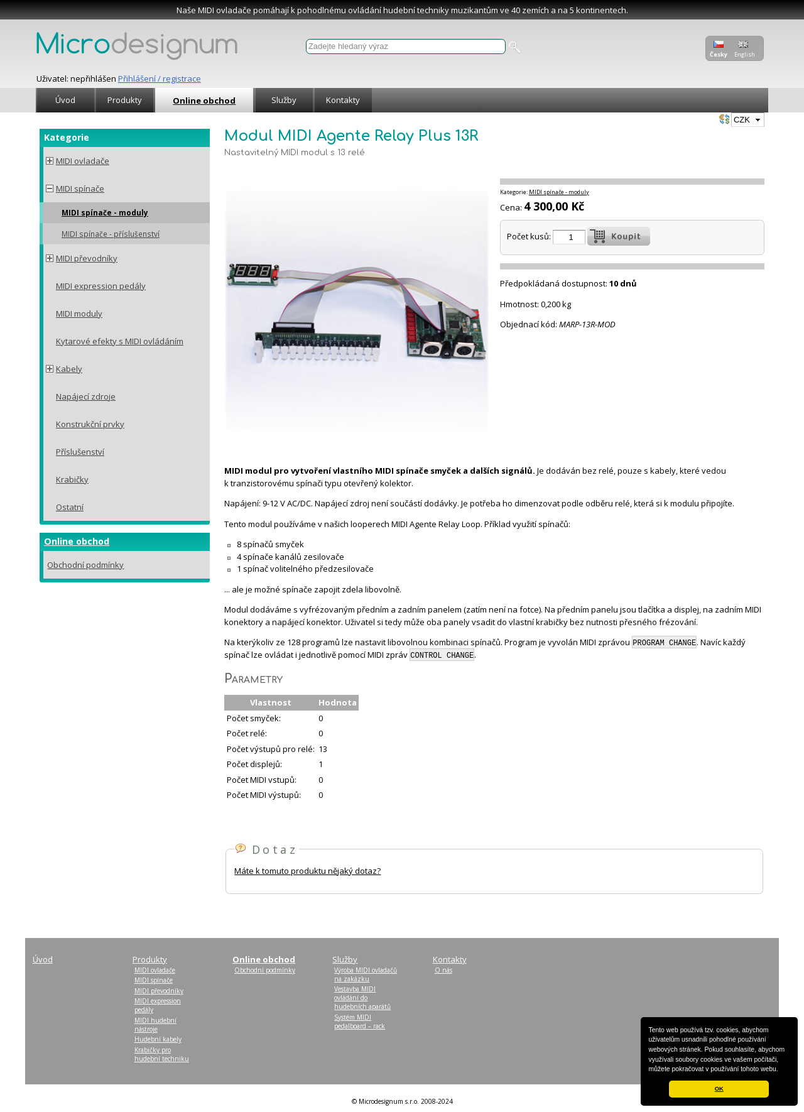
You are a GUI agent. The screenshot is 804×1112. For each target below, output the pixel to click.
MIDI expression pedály (101, 286)
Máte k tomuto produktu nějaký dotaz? (307, 870)
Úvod (65, 100)
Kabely (69, 368)
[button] (781, 1070)
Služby (283, 100)
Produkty (124, 100)
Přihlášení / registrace (159, 78)
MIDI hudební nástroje (155, 1024)
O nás (443, 970)
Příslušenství (80, 451)
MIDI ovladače (82, 160)
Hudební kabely (158, 1039)
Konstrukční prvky (90, 424)
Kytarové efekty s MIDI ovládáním (119, 341)
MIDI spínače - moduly (105, 212)
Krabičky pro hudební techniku (161, 1054)
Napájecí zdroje (86, 396)
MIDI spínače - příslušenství (111, 234)
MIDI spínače (80, 188)
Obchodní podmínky (85, 564)
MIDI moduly (79, 313)
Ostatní (70, 507)
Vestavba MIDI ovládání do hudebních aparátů (362, 997)
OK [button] (719, 1089)
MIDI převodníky (86, 258)
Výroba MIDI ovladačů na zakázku (365, 974)
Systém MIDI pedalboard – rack (359, 1021)
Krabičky (72, 479)
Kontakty (343, 100)
